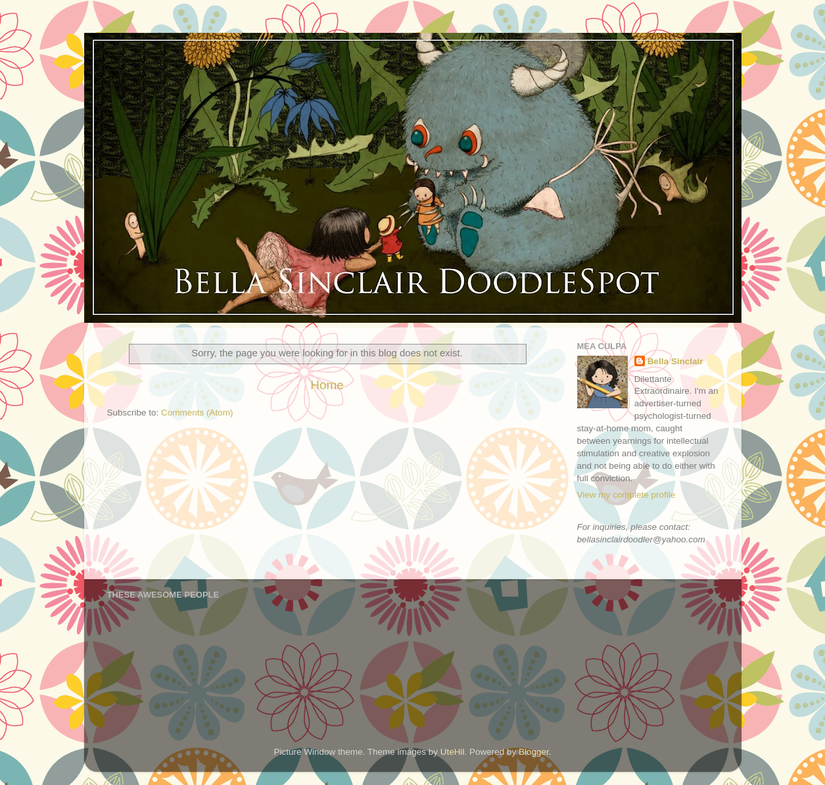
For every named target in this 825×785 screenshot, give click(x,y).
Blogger (534, 752)
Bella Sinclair (675, 361)
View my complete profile (626, 495)
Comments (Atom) (197, 412)
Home (326, 385)
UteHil (452, 752)
